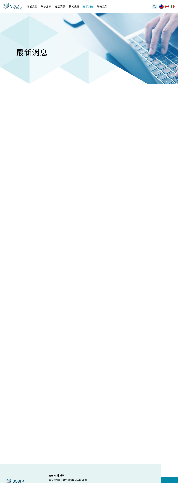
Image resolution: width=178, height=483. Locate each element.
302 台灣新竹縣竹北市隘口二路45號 (68, 479)
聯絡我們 (102, 6)
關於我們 (32, 6)
